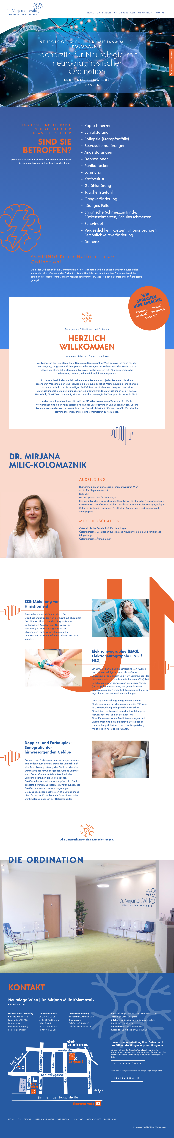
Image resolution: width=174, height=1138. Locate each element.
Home (90, 13)
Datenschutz (93, 1119)
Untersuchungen (124, 13)
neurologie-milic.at (17, 1030)
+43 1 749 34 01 (84, 1027)
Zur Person (104, 13)
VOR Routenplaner (127, 1078)
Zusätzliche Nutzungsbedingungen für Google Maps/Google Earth (136, 1071)
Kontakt (161, 13)
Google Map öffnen (128, 1063)
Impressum (110, 1119)
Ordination (145, 13)
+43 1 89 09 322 (84, 1023)
